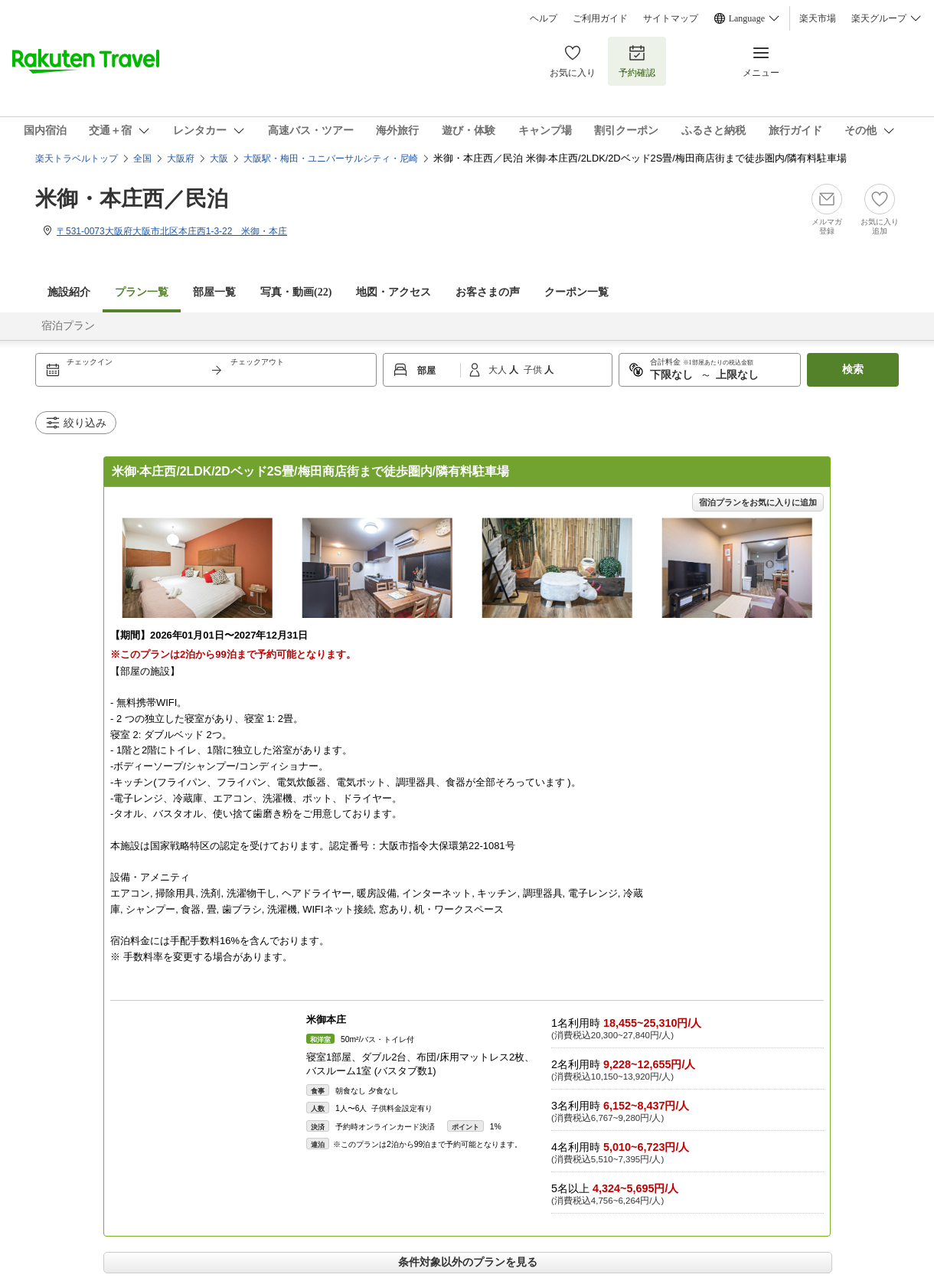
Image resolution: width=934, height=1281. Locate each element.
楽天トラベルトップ (76, 158)
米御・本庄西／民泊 (131, 199)
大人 (498, 369)
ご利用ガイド (600, 18)
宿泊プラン (68, 326)
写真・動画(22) (295, 292)
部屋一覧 (214, 292)
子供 (534, 369)
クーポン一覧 (576, 292)
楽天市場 (817, 18)
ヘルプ (543, 18)
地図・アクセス (393, 292)
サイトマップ (670, 18)
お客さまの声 (488, 292)
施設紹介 (68, 292)
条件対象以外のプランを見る (467, 1262)
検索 (853, 369)
